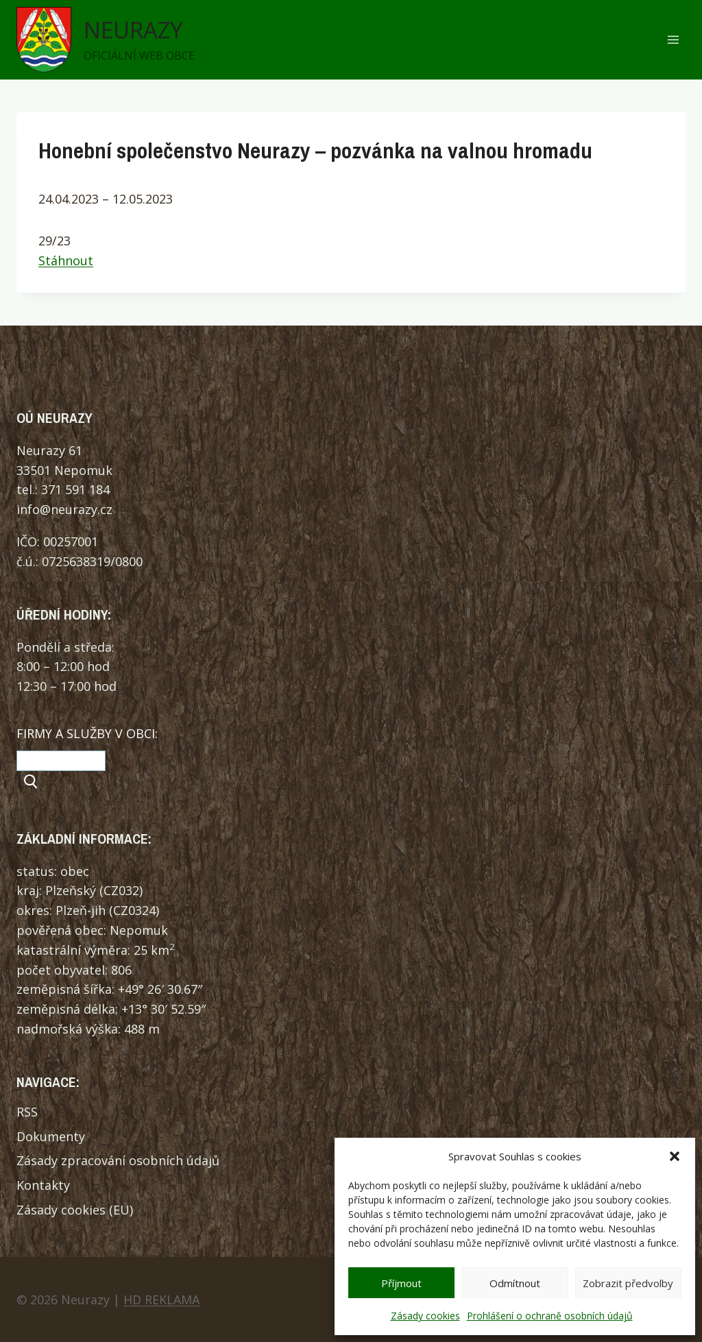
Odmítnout (514, 1283)
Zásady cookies (425, 1315)
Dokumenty (50, 1136)
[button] (674, 1156)
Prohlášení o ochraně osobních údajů (550, 1315)
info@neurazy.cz (64, 509)
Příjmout (401, 1283)
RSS (27, 1111)
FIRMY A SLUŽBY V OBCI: (87, 733)
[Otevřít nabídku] (673, 40)
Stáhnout (65, 260)
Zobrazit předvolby (628, 1283)
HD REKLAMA (161, 1299)
